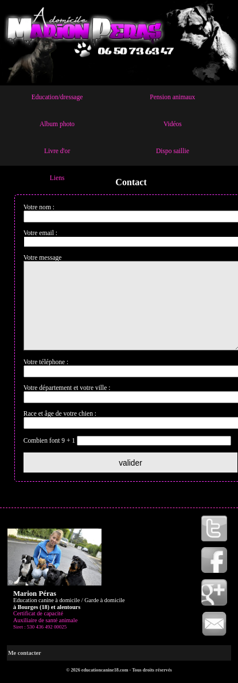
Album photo (57, 123)
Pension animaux (172, 96)
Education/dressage (57, 96)
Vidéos (172, 123)
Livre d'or (57, 150)
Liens (57, 177)
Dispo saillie (172, 150)
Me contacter (24, 670)
